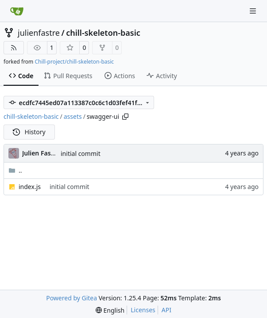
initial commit (81, 153)
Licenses (143, 310)
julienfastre (39, 32)
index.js (30, 186)
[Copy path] (125, 117)
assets (73, 116)
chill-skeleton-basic (103, 32)
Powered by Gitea (71, 298)
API (166, 310)
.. (15, 170)
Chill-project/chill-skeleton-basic (74, 61)
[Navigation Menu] (254, 11)
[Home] (16, 11)
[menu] (110, 310)
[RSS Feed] (14, 47)
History (29, 132)
